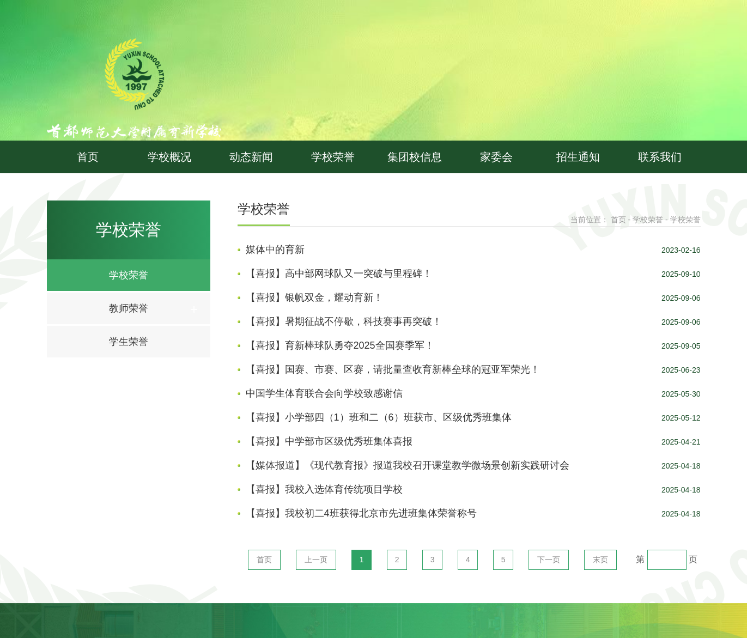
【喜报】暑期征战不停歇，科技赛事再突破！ (344, 321)
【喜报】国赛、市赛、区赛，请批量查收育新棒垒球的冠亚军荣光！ (393, 369)
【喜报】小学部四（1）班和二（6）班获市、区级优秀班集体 (379, 417)
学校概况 (169, 157)
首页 (88, 157)
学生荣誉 (128, 341)
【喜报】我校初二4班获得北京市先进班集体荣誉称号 (361, 513)
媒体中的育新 (275, 249)
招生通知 (578, 157)
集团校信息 (414, 157)
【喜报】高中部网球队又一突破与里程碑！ (339, 273)
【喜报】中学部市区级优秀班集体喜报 (329, 441)
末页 (600, 559)
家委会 (496, 157)
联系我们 (660, 157)
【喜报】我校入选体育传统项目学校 (324, 489)
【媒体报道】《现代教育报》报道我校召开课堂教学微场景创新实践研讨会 (407, 465)
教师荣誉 (128, 308)
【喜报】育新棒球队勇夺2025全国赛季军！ (340, 345)
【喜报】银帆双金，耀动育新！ (314, 297)
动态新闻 (251, 157)
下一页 (548, 559)
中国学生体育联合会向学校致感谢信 (324, 393)
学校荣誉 (333, 157)
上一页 (316, 559)
